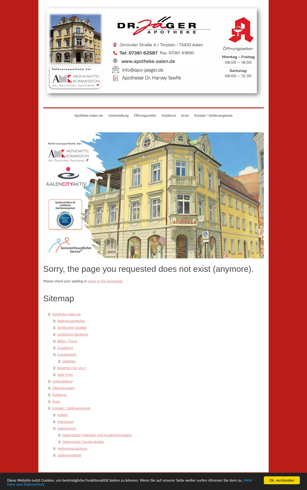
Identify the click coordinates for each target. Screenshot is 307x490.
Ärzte (56, 401)
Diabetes (69, 361)
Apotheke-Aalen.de (66, 314)
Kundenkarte (66, 354)
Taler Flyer (65, 375)
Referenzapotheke (71, 321)
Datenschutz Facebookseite (83, 442)
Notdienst (59, 395)
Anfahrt (62, 415)
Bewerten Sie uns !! (71, 368)
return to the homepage (105, 281)
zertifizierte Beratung (72, 334)
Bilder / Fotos (67, 341)
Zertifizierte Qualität (71, 328)
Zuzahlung (65, 348)
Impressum (65, 422)
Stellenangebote (69, 455)
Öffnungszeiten (63, 388)
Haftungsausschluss (72, 448)
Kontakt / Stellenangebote (71, 408)
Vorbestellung (62, 381)
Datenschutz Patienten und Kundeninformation (97, 435)
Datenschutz (66, 428)
